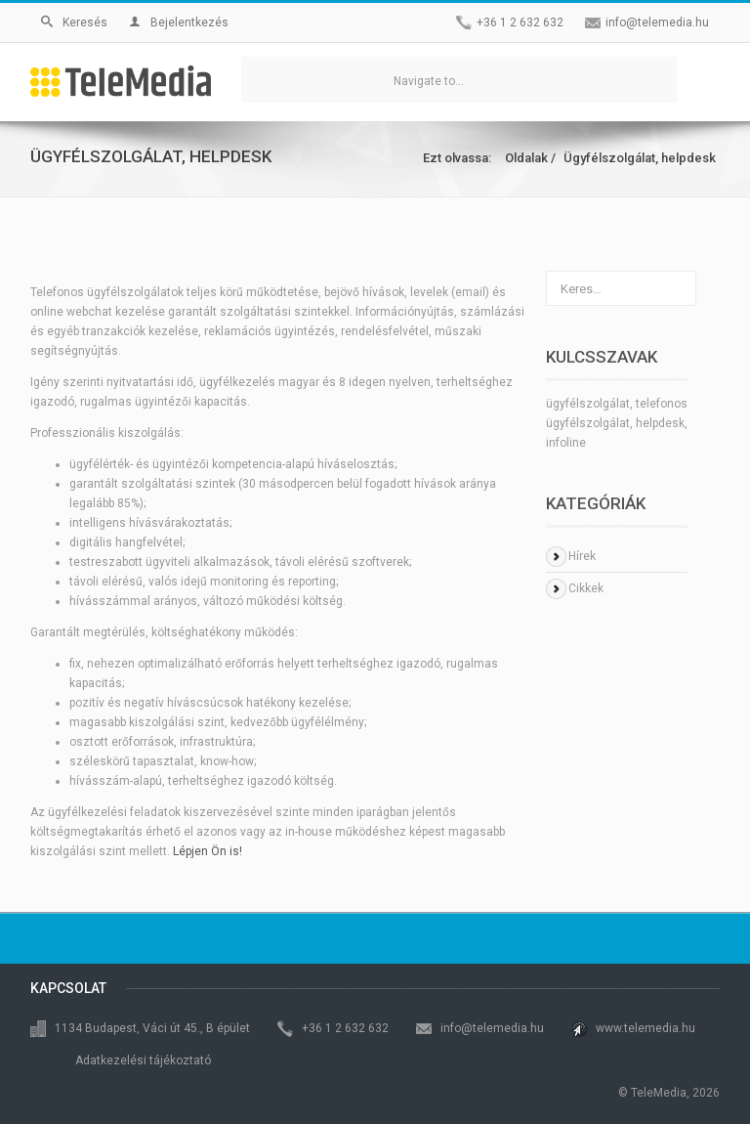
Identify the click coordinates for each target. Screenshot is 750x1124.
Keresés (74, 22)
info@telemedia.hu (657, 22)
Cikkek (586, 588)
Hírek (582, 556)
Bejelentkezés (179, 22)
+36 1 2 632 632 (520, 22)
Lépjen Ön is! (207, 851)
